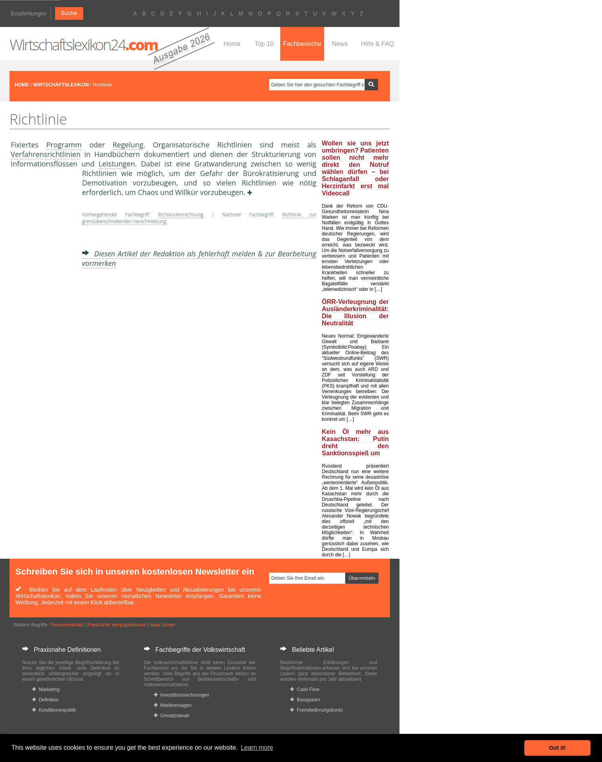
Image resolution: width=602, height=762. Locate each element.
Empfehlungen (28, 13)
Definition (45, 700)
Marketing (45, 689)
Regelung (128, 144)
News (340, 43)
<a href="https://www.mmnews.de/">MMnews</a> (42, 300)
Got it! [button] (557, 748)
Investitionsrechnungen (181, 695)
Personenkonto (68, 625)
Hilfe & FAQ (377, 43)
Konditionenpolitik (54, 710)
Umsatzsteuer (172, 715)
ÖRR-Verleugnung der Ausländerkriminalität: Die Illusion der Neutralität (355, 312)
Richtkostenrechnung (180, 214)
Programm (64, 144)
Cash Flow (304, 689)
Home (232, 43)
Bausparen (305, 700)
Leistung (113, 163)
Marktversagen (173, 705)
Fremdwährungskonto (316, 710)
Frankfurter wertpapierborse (116, 625)
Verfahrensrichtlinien (45, 154)
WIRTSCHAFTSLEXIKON (61, 85)
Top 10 (263, 43)
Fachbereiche (302, 43)
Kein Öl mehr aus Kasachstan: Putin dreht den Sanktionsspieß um (355, 442)
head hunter (162, 625)
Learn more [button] (257, 747)
